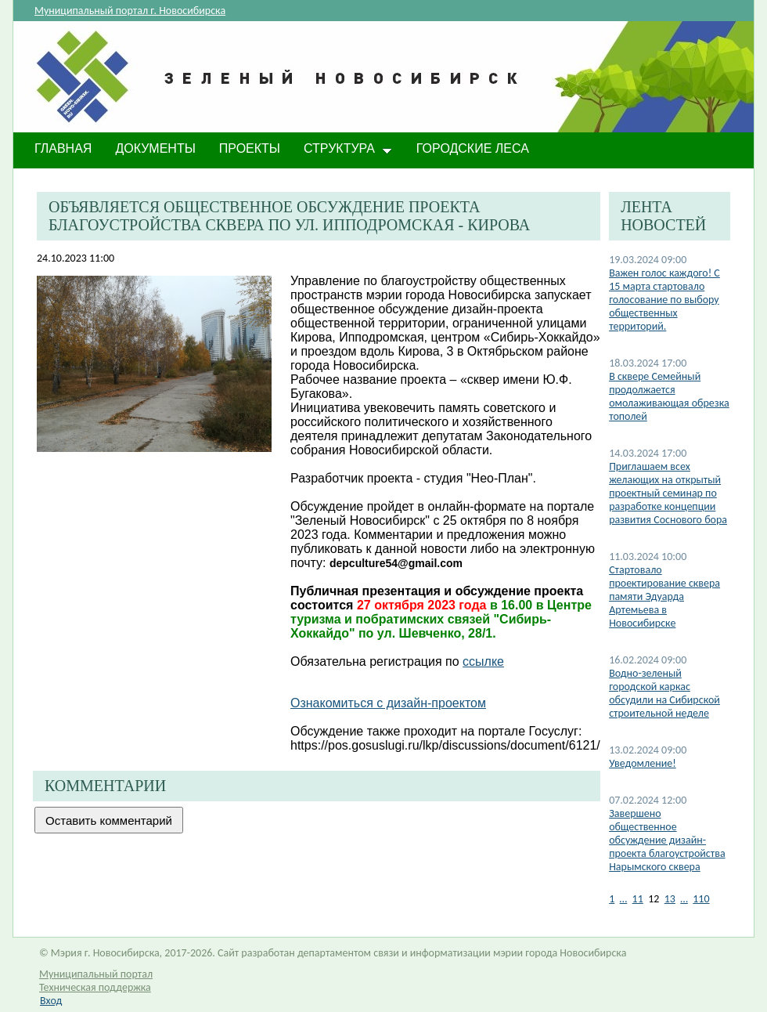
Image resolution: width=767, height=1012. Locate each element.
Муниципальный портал (96, 974)
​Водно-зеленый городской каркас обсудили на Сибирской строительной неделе (664, 693)
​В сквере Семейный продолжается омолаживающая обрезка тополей (669, 396)
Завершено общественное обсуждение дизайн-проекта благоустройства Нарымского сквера (667, 840)
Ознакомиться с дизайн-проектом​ (388, 703)
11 (637, 898)
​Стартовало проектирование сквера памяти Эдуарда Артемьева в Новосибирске (664, 596)
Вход (51, 1000)
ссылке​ (483, 661)
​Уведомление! (642, 763)
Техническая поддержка (95, 987)
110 (701, 898)
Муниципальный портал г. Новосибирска (129, 10)
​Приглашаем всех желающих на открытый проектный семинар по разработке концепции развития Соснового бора (668, 493)
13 (669, 898)
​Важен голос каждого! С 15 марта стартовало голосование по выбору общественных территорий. (664, 299)
